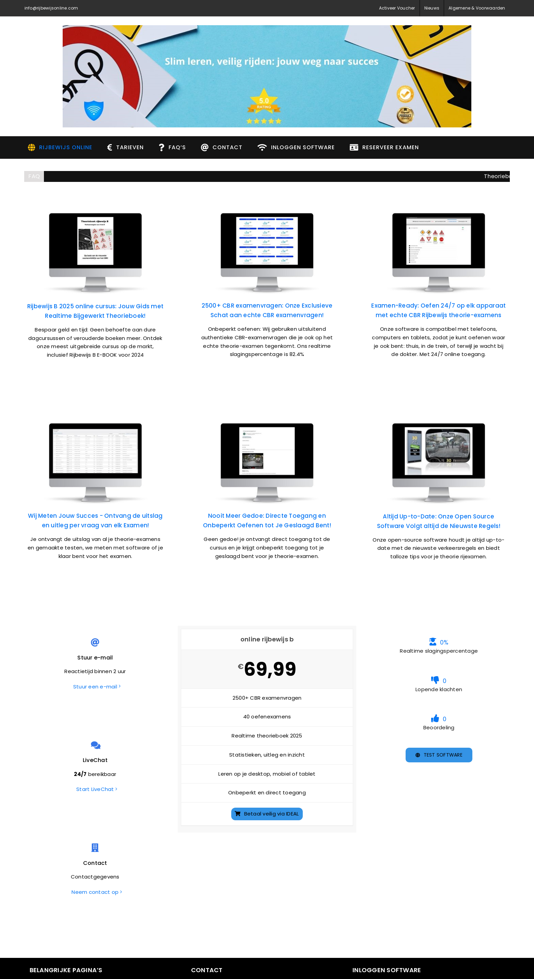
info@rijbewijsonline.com (51, 8)
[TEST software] (439, 755)
